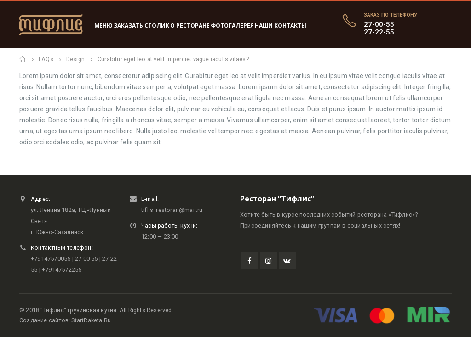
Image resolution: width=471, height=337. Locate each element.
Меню (103, 25)
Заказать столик (141, 25)
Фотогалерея (232, 25)
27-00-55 (379, 24)
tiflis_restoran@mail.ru (172, 209)
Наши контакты (280, 25)
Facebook (249, 260)
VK (287, 260)
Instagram (268, 260)
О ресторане (190, 25)
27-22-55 (379, 32)
